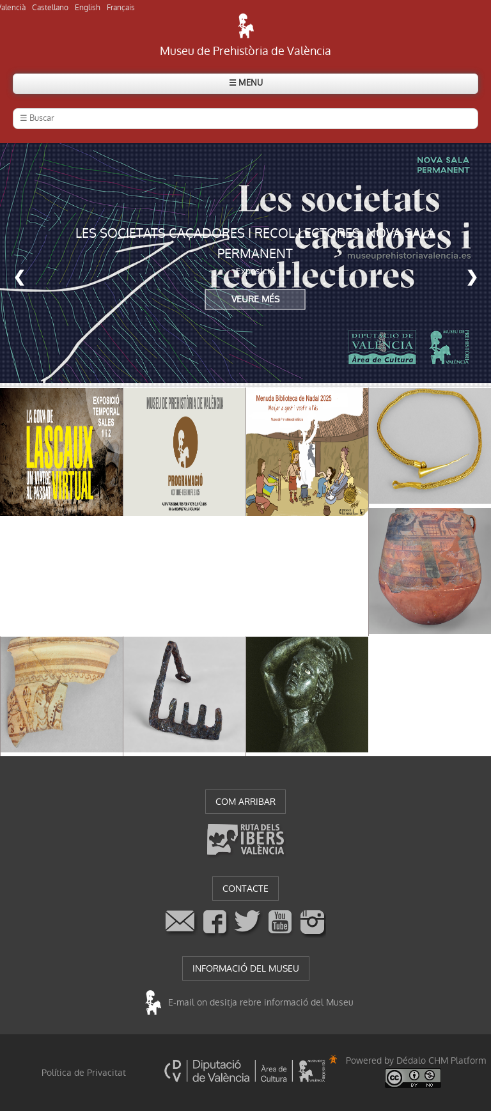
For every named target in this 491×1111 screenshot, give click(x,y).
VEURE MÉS (255, 299)
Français (121, 8)
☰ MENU (246, 83)
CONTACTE (245, 888)
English (87, 8)
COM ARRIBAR (245, 801)
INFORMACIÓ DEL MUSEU (245, 968)
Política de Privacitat (84, 1072)
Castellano (50, 8)
